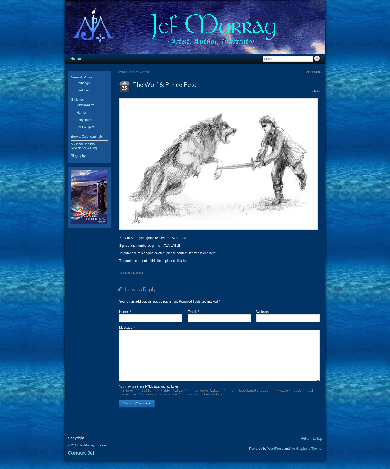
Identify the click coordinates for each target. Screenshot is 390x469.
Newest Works (81, 77)
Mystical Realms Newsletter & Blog (84, 146)
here (212, 253)
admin (316, 91)
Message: (127, 327)
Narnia (81, 113)
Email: (193, 312)
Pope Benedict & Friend (134, 72)
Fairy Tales (84, 120)
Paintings (83, 83)
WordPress (275, 449)
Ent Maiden (312, 72)
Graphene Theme (308, 449)
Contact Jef (81, 453)
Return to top (311, 438)
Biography (78, 156)
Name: (125, 312)
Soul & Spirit (85, 127)
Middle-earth (85, 105)
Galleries (77, 100)
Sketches (83, 90)
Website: (262, 312)
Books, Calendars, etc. (87, 136)
